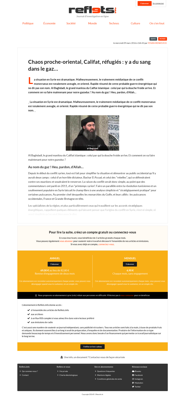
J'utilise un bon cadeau (92, 347)
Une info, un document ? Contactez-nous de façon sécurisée (92, 357)
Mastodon (137, 382)
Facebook (137, 375)
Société (71, 23)
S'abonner (144, 3)
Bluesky (136, 371)
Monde (92, 23)
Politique (28, 23)
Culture (135, 23)
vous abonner (66, 241)
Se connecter (158, 3)
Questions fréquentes (104, 371)
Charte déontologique (67, 375)
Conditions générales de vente (108, 379)
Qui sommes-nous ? (28, 371)
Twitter (136, 386)
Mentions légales (102, 375)
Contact (24, 375)
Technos (114, 23)
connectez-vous (106, 244)
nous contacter (127, 295)
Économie (49, 23)
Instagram (137, 379)
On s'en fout (156, 23)
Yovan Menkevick (157, 43)
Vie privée (62, 371)
